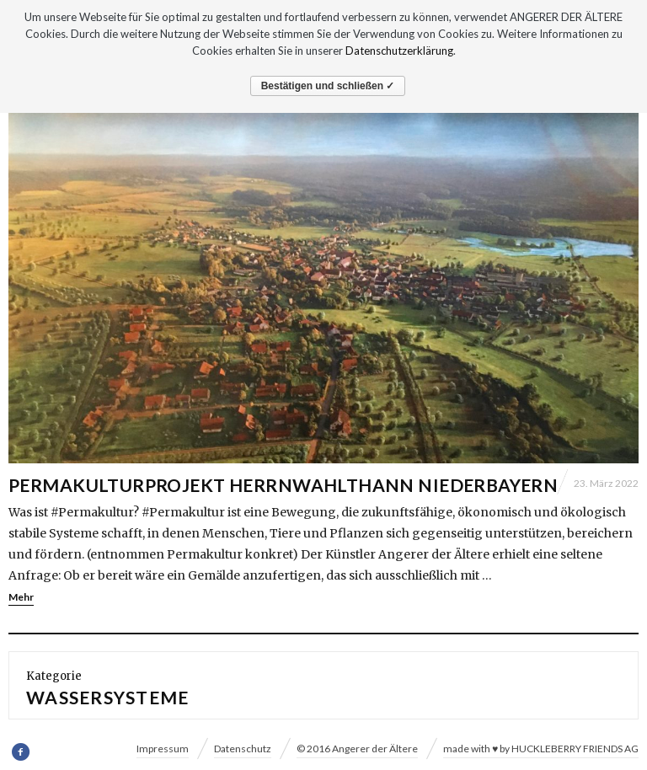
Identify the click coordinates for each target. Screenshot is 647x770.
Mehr (21, 597)
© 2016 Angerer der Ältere (357, 748)
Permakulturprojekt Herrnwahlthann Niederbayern (283, 484)
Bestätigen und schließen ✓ (328, 86)
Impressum (162, 748)
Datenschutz (242, 748)
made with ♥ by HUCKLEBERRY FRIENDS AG (541, 748)
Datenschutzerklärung (399, 50)
